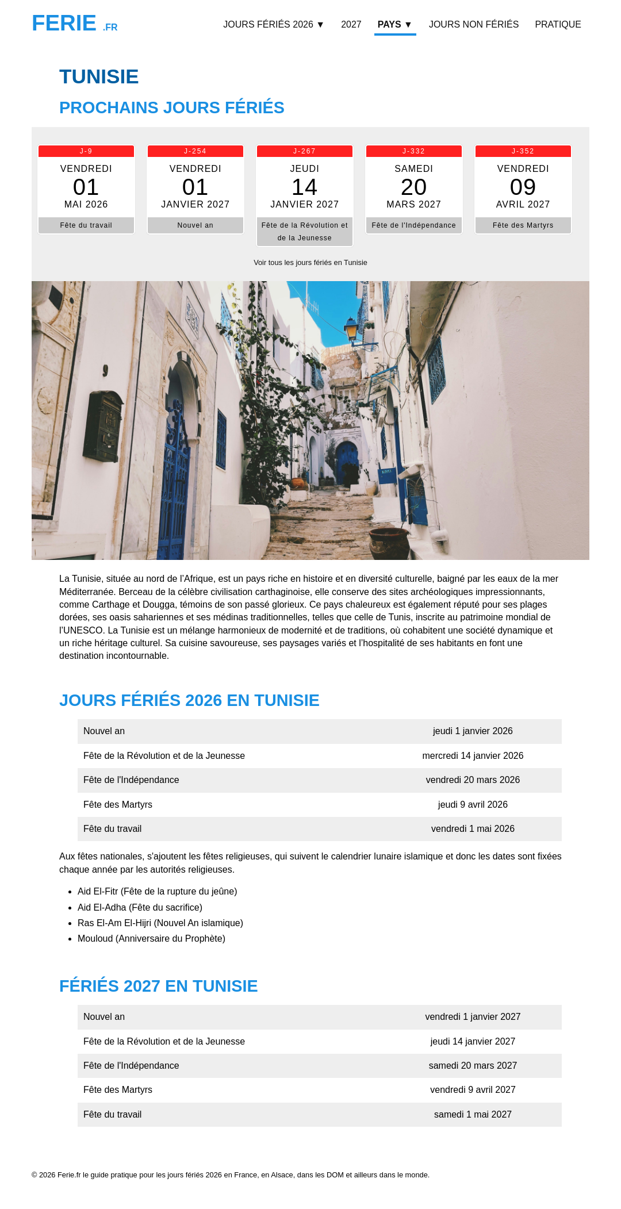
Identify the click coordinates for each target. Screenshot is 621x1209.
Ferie (75, 22)
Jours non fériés (474, 24)
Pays (395, 24)
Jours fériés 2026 (274, 24)
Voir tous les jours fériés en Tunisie (310, 262)
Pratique (558, 24)
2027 (351, 24)
